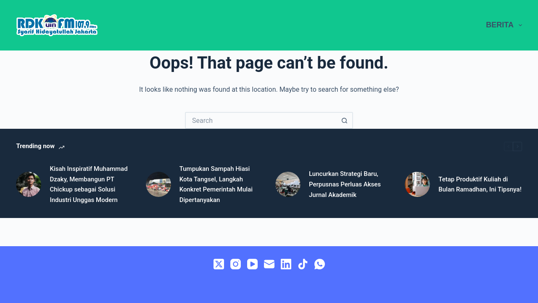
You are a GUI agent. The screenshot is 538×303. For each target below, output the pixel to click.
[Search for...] (260, 120)
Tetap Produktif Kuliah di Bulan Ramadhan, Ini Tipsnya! (479, 184)
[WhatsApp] (319, 264)
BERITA (504, 25)
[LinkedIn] (286, 264)
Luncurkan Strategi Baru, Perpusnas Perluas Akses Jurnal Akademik (345, 184)
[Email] (269, 264)
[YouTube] (252, 264)
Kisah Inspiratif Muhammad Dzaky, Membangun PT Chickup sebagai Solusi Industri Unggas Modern (88, 184)
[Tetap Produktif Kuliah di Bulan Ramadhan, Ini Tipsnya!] (417, 184)
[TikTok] (303, 264)
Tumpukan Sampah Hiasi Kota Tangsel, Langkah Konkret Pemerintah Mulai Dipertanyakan (216, 184)
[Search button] (344, 120)
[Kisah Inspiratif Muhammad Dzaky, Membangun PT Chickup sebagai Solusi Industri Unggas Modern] (28, 184)
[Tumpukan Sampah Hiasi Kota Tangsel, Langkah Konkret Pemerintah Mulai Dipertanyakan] (158, 184)
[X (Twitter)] (219, 264)
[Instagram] (235, 264)
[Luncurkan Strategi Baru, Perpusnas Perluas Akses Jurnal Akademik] (288, 184)
